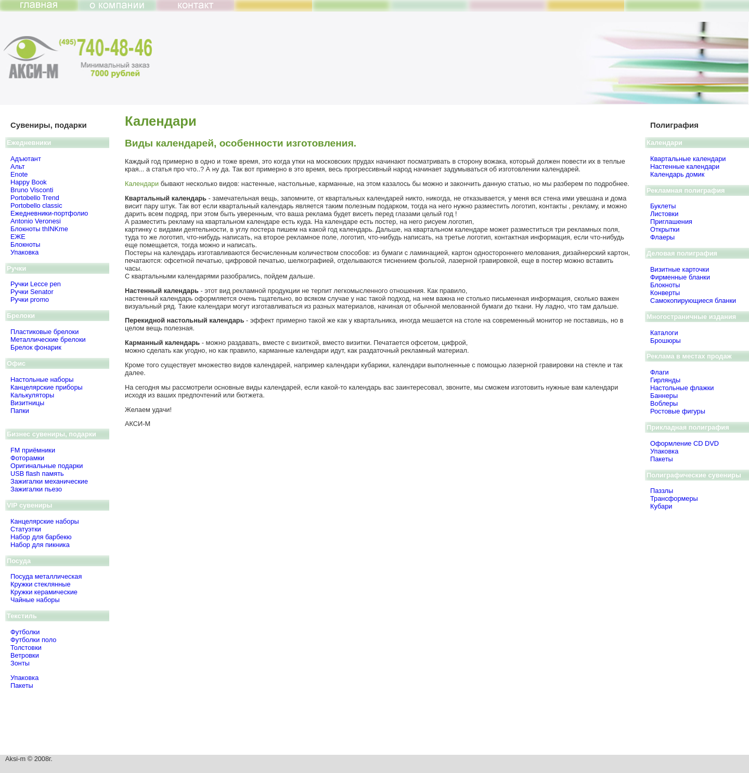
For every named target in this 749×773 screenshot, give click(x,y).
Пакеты (21, 685)
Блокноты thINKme (39, 229)
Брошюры (665, 340)
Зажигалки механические (49, 481)
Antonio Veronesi (35, 221)
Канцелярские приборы (46, 387)
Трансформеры (674, 498)
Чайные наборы (35, 600)
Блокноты (25, 244)
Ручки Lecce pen (35, 284)
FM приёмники (32, 450)
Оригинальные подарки (46, 466)
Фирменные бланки (680, 277)
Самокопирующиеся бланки (693, 300)
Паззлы (661, 491)
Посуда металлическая (46, 576)
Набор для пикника (40, 545)
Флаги (659, 372)
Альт (17, 166)
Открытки (664, 229)
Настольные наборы (41, 379)
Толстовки (26, 647)
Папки (19, 411)
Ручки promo (29, 299)
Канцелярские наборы (44, 521)
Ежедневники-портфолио (49, 213)
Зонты (20, 663)
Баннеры (664, 395)
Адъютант (25, 159)
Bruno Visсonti (31, 190)
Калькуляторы (32, 395)
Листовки (664, 214)
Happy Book (28, 182)
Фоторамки (27, 458)
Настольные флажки (682, 388)
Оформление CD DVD (684, 443)
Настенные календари (684, 166)
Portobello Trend (34, 198)
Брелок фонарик (35, 347)
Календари (142, 184)
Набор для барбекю (41, 537)
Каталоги (664, 333)
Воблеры (664, 403)
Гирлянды (665, 380)
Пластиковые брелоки (44, 332)
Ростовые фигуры (677, 411)
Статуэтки (25, 529)
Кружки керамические (44, 592)
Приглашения (671, 221)
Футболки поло (33, 640)
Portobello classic (36, 205)
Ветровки (24, 655)
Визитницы (27, 403)
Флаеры (662, 237)
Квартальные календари (688, 159)
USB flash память (37, 473)
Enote (19, 174)
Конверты (665, 293)
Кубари (661, 506)
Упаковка (24, 252)
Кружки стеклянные (40, 584)
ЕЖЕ (17, 237)
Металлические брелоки (48, 339)
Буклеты (663, 206)
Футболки (25, 632)
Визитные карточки (679, 269)
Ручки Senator (32, 292)
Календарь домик (677, 174)
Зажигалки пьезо (36, 489)
